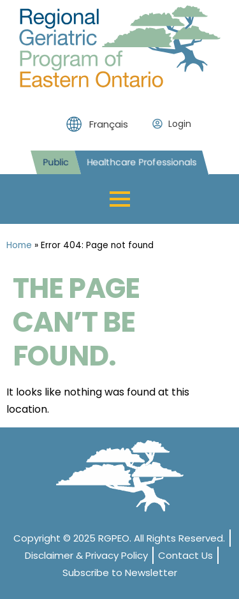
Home (19, 245)
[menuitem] (100, 124)
